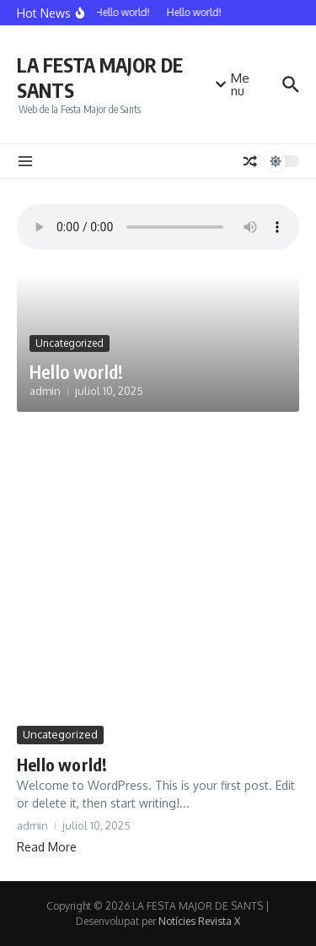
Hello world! (76, 371)
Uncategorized (69, 343)
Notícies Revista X (199, 921)
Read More (47, 847)
